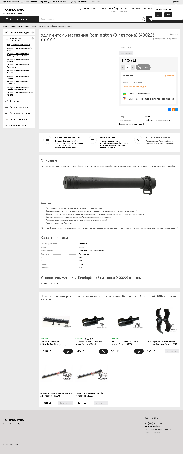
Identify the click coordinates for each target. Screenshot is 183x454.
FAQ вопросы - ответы (78, 2)
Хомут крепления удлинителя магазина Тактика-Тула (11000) (161, 343)
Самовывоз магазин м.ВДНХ (134, 87)
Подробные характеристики (130, 124)
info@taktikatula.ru (152, 426)
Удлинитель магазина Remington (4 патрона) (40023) (91, 394)
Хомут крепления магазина (18, 45)
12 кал (81, 247)
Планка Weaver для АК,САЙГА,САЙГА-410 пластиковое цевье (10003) (53, 344)
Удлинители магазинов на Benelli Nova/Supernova (18, 88)
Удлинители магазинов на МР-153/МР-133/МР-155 (18, 55)
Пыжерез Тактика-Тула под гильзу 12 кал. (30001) (124, 343)
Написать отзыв (49, 283)
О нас (92, 2)
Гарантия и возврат (11, 2)
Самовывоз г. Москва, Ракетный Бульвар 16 (104, 8)
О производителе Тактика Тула (53, 2)
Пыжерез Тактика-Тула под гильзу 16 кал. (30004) (88, 343)
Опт (99, 2)
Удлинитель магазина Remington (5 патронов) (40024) (56, 394)
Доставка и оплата (29, 2)
